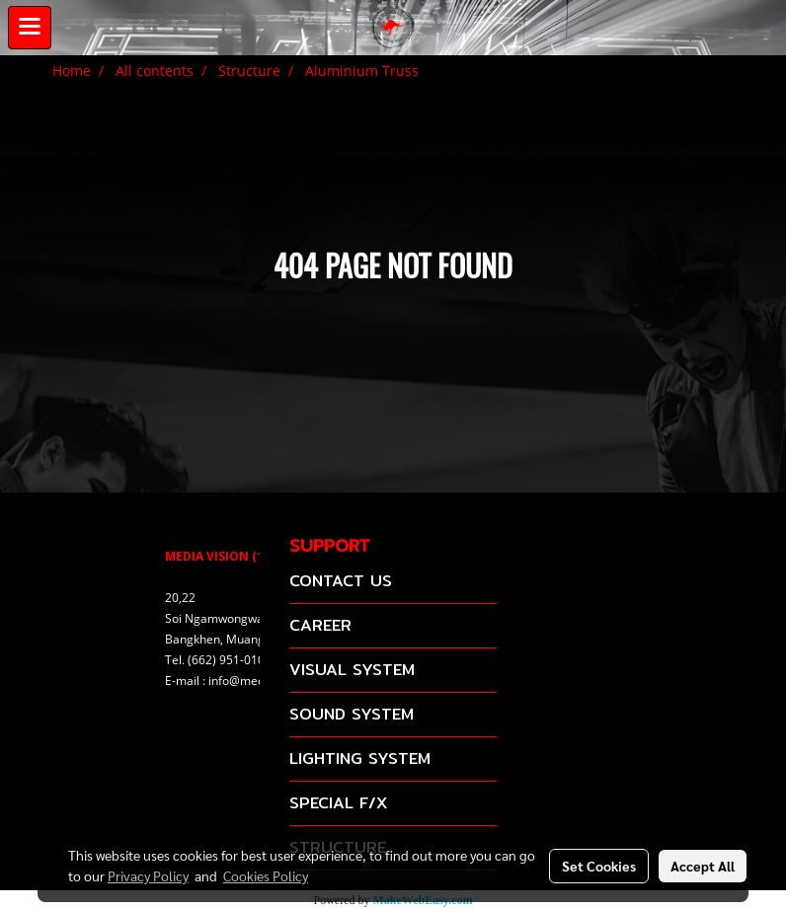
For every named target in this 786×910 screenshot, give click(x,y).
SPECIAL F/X (338, 803)
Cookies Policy (265, 875)
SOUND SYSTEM (351, 714)
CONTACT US (340, 581)
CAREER (320, 625)
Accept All (702, 865)
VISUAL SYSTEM (352, 669)
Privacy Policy (148, 875)
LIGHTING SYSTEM (360, 758)
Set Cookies (599, 865)
